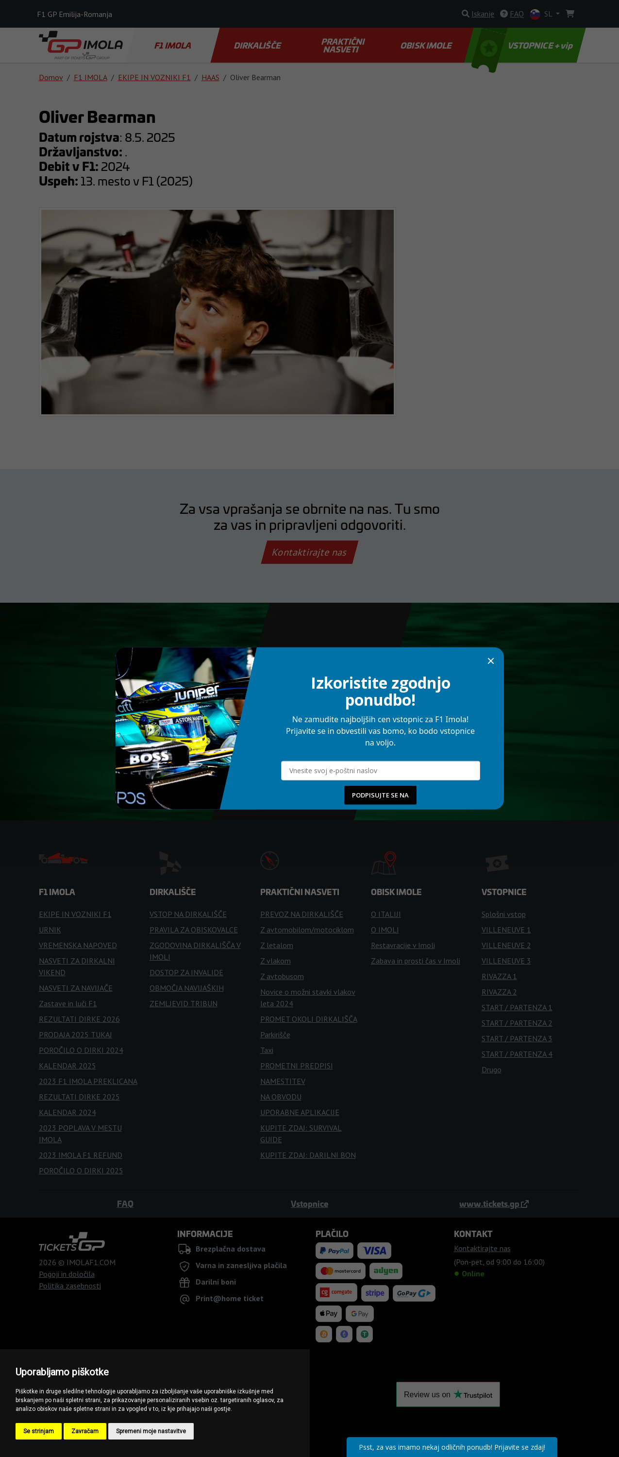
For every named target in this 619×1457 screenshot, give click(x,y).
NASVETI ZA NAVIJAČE (76, 988)
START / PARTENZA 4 (517, 1054)
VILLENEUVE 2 (506, 945)
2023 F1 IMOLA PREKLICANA (88, 1081)
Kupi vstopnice (309, 711)
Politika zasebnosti (70, 1285)
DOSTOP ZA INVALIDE (186, 972)
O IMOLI (385, 929)
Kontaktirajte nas (309, 552)
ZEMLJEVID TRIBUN (183, 1003)
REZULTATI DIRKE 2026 (79, 1019)
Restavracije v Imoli (403, 945)
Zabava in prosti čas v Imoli (415, 961)
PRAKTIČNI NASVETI (343, 45)
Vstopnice (309, 1203)
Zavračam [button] (85, 1431)
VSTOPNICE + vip (523, 45)
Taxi (266, 1050)
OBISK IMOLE (427, 45)
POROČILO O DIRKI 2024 (81, 1050)
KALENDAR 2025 (67, 1065)
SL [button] (542, 14)
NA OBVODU (280, 1096)
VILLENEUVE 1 (506, 929)
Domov (51, 77)
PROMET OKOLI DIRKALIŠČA (308, 1019)
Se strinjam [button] (38, 1431)
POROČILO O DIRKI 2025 (81, 1170)
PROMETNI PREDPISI (296, 1065)
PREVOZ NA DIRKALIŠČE (301, 914)
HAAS (210, 77)
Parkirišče (275, 1034)
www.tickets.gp (494, 1203)
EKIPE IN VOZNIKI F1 (154, 77)
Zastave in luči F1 (68, 1003)
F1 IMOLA (173, 45)
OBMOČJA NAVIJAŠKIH (187, 988)
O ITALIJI (386, 914)
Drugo (492, 1069)
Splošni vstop (504, 914)
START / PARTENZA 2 (517, 1023)
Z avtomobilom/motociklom (307, 929)
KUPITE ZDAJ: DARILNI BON (308, 1155)
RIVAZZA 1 (499, 976)
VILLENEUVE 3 (506, 961)
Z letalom (276, 945)
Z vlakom (275, 961)
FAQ (125, 1203)
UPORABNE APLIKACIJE (299, 1112)
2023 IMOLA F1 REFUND (80, 1155)
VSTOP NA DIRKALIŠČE (188, 914)
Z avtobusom (282, 976)
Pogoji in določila (67, 1274)
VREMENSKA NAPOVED (78, 945)
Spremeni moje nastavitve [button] (151, 1431)
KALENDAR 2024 (67, 1112)
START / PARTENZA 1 (517, 1007)
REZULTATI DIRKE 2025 (79, 1096)
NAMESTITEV (282, 1081)
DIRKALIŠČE (258, 45)
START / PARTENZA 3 (517, 1038)
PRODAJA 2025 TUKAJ (75, 1034)
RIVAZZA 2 (499, 992)
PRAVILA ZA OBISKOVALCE (194, 929)
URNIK (50, 929)
